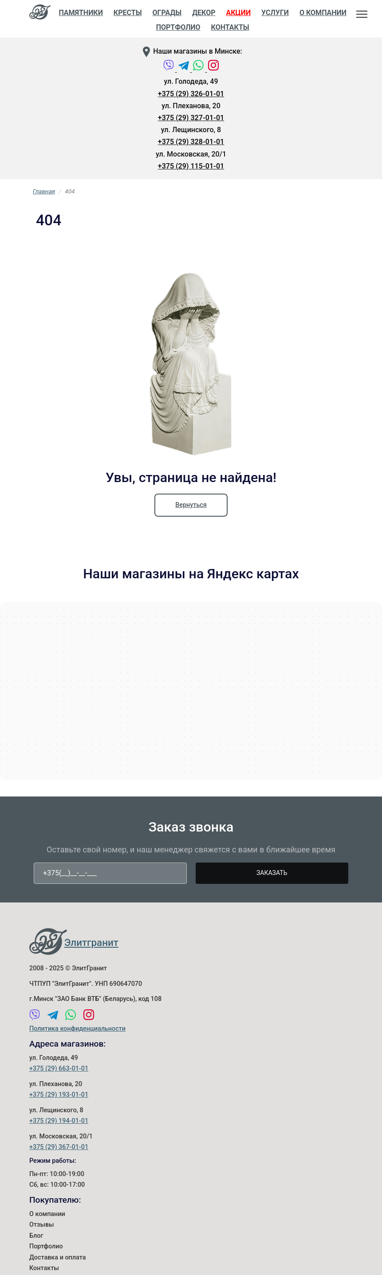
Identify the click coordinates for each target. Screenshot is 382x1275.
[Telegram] (184, 69)
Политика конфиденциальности (77, 1028)
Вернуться (191, 505)
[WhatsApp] (199, 69)
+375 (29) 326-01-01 (191, 94)
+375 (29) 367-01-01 (58, 1147)
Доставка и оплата (57, 1257)
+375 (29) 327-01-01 (191, 118)
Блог (36, 1236)
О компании (47, 1214)
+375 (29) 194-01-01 (58, 1121)
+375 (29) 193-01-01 (58, 1094)
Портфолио (46, 1246)
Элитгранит (91, 942)
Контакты (230, 27)
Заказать (271, 872)
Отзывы (41, 1224)
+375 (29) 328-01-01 (191, 141)
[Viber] (169, 69)
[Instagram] (213, 69)
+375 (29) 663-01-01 (58, 1068)
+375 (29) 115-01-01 (191, 166)
